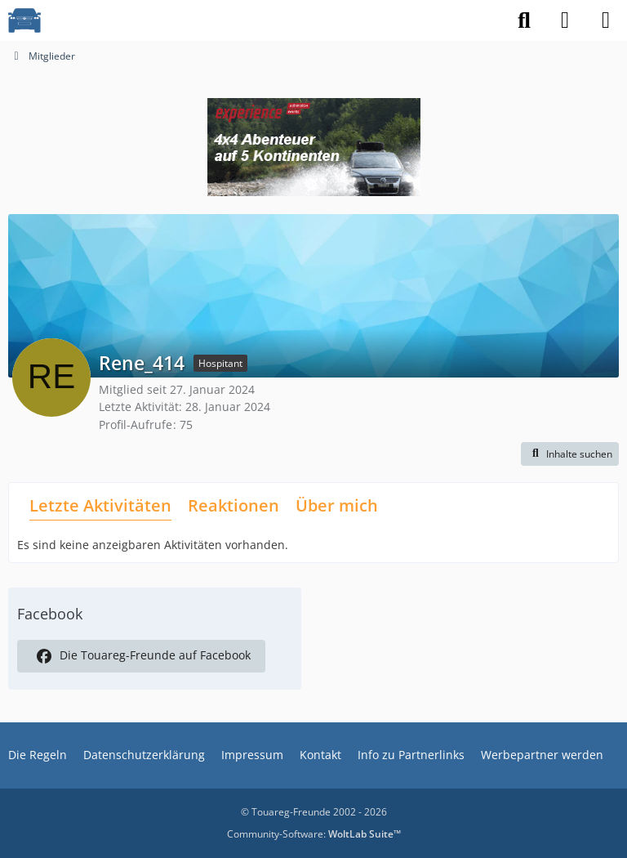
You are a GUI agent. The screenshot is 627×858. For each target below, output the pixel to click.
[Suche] (524, 20)
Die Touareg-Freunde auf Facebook (141, 656)
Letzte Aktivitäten (100, 505)
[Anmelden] (565, 20)
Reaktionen (233, 505)
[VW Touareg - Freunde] (24, 20)
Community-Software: (314, 834)
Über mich (337, 505)
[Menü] (605, 20)
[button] (570, 454)
